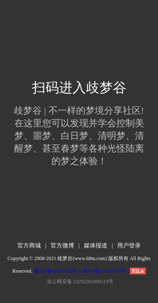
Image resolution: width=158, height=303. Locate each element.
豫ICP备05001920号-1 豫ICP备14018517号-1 (82, 271)
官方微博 (62, 245)
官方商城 (29, 245)
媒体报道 (95, 245)
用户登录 (129, 245)
